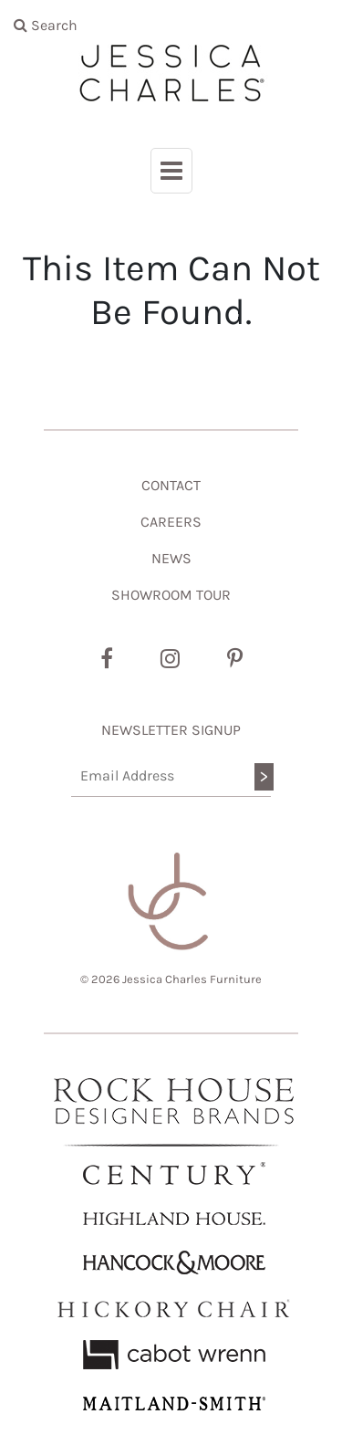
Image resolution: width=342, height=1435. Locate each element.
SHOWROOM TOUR (171, 594)
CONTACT (171, 485)
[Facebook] (106, 659)
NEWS (171, 558)
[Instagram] (170, 659)
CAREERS (171, 521)
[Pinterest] (235, 659)
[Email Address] (171, 776)
